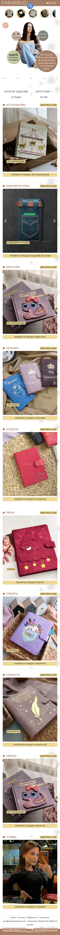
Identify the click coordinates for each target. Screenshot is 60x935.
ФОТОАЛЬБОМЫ (16, 161)
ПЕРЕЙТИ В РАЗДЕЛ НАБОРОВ (30, 826)
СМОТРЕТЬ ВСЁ (48, 105)
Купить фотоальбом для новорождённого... (44, 160)
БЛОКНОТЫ (13, 731)
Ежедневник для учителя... (47, 730)
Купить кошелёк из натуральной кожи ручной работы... (42, 241)
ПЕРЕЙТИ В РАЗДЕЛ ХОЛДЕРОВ (30, 499)
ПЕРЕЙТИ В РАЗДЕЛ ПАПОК (30, 582)
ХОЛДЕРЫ (12, 486)
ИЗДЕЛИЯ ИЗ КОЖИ (18, 242)
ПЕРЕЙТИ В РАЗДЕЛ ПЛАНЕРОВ (30, 664)
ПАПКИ (11, 569)
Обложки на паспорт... (48, 403)
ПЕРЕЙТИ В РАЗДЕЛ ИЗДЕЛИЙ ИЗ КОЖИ (30, 256)
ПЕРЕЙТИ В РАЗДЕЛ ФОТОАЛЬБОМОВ (30, 175)
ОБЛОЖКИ (13, 405)
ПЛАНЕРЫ (12, 650)
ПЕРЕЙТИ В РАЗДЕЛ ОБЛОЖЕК (30, 418)
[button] (5, 140)
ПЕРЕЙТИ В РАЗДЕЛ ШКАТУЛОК (30, 337)
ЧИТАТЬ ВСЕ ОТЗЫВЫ (14, 930)
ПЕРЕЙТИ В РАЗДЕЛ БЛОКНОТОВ (30, 745)
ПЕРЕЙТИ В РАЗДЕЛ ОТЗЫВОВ (30, 907)
